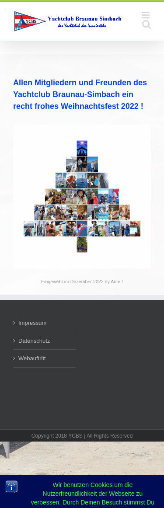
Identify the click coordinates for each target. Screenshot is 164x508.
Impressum (32, 323)
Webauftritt (32, 358)
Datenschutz (34, 341)
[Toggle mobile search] (146, 24)
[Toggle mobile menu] (146, 15)
